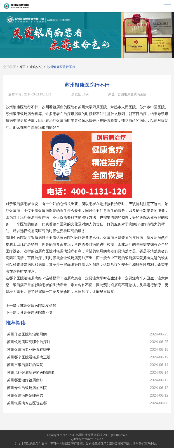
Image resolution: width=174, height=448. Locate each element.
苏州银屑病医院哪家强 (25, 395)
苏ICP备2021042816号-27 (87, 439)
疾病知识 (36, 67)
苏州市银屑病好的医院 (25, 365)
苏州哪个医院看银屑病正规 (28, 357)
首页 (22, 67)
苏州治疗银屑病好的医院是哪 (30, 372)
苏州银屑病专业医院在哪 (27, 403)
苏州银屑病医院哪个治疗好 (28, 342)
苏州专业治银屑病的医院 (27, 388)
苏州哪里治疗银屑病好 (25, 380)
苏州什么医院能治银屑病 (27, 334)
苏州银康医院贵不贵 (36, 312)
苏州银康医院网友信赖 (38, 306)
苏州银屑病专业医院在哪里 (28, 349)
